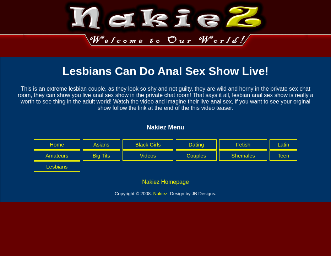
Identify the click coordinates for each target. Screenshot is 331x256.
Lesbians (56, 167)
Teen (283, 156)
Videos (148, 156)
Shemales (243, 156)
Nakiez (160, 193)
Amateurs (56, 156)
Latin (283, 145)
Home (57, 145)
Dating (196, 145)
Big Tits (101, 156)
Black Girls (148, 145)
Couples (196, 156)
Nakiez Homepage (165, 182)
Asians (101, 145)
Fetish (243, 145)
